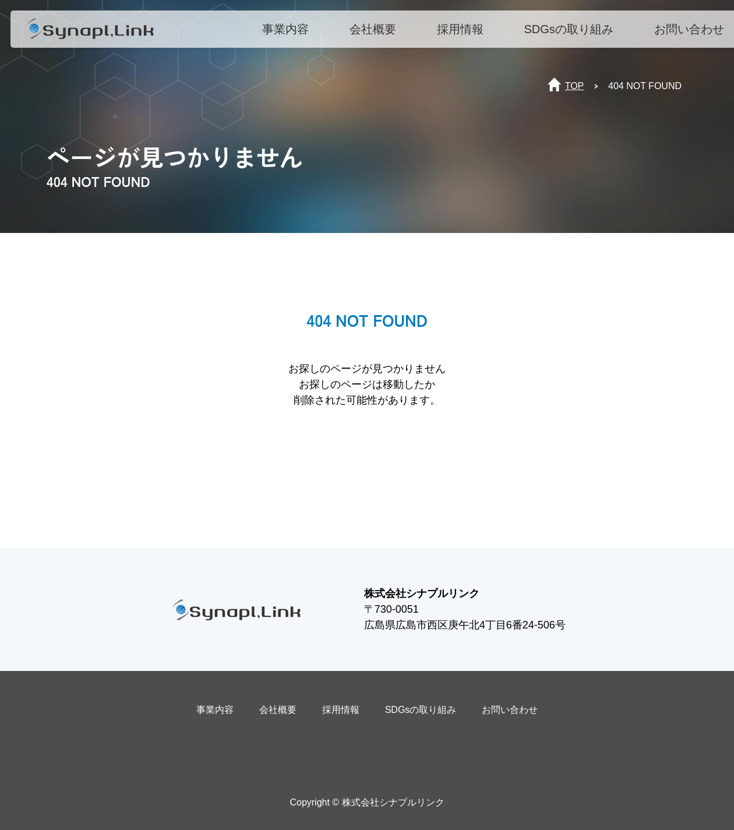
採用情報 (464, 33)
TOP (574, 86)
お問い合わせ (693, 33)
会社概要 (377, 33)
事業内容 (289, 33)
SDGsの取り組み (572, 33)
